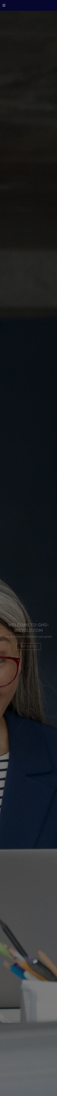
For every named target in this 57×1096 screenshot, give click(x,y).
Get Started (28, 648)
